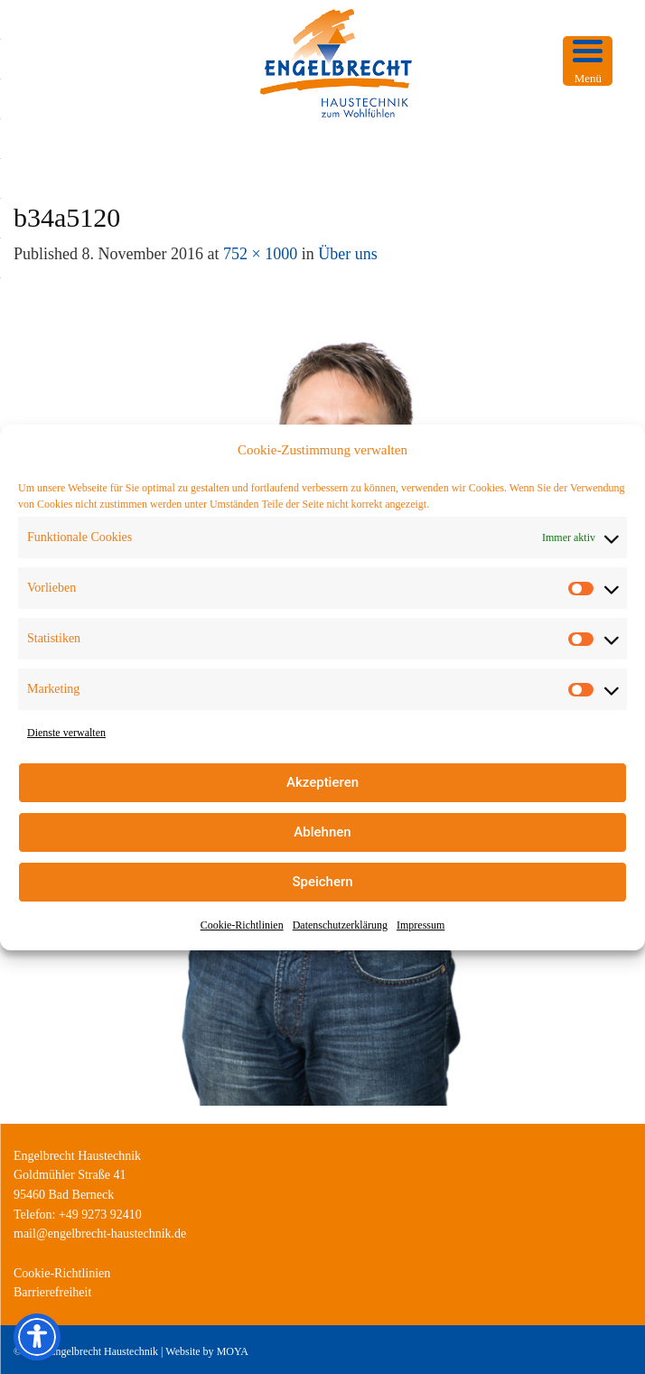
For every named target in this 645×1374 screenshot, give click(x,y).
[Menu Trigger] (587, 61)
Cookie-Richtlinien (242, 925)
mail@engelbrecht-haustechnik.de (100, 1233)
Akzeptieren (322, 782)
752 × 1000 (260, 254)
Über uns (348, 254)
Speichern (322, 882)
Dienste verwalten (66, 732)
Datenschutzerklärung (340, 925)
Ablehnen (322, 832)
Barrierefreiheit (52, 1292)
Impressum (420, 925)
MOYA (232, 1351)
